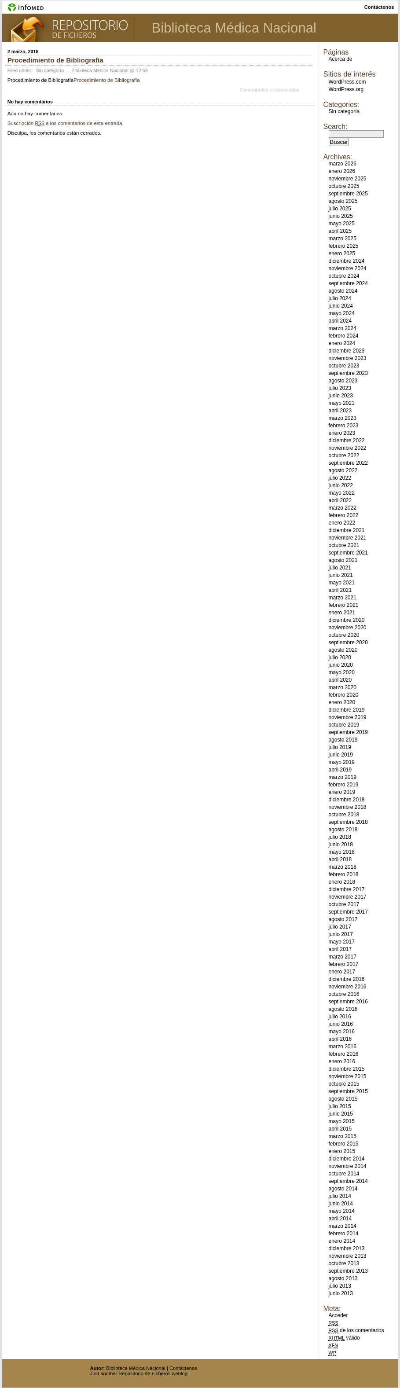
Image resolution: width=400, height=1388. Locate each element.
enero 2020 (341, 702)
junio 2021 (340, 575)
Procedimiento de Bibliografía (55, 60)
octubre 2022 (343, 455)
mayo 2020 (341, 672)
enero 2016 (341, 1061)
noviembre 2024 (347, 268)
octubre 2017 (343, 904)
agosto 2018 (342, 829)
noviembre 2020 (347, 627)
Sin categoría (50, 70)
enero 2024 (341, 343)
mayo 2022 (341, 493)
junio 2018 (340, 844)
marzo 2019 (342, 777)
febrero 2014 (343, 1233)
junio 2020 (340, 665)
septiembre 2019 (347, 732)
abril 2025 (340, 231)
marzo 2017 (342, 957)
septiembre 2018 (347, 822)
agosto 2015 (342, 1099)
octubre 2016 (343, 994)
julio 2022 (339, 478)
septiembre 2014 (347, 1181)
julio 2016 (339, 1016)
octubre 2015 (343, 1084)
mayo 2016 (341, 1031)
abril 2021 (340, 590)
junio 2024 (340, 306)
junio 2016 (340, 1024)
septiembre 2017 (347, 912)
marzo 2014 (342, 1226)
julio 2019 (339, 747)
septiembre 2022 (347, 463)
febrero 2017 (343, 964)
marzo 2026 (342, 164)
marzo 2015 (342, 1136)
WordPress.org (345, 89)
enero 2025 (341, 253)
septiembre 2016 (347, 1002)
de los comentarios (356, 1330)
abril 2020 (340, 680)
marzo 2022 (342, 508)
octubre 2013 (343, 1263)
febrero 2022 (343, 515)
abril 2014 (340, 1218)
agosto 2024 (342, 291)
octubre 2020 (343, 635)
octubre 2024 (343, 276)
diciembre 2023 (346, 351)
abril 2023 (340, 411)
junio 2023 (340, 396)
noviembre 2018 (347, 807)
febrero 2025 (343, 246)
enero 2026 (341, 171)
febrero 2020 (343, 695)
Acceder (338, 1315)
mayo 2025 (341, 223)
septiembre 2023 (347, 373)
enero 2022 (341, 523)
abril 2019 (340, 770)
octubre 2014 (343, 1174)
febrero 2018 (343, 874)
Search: (335, 126)
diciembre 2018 (346, 800)
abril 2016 (340, 1039)
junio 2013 (340, 1293)
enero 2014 (341, 1241)
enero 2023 (341, 433)
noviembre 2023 (347, 358)
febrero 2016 (343, 1054)
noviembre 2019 (347, 717)
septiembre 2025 (347, 194)
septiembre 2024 (347, 283)
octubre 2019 (343, 725)
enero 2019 (341, 792)
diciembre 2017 (346, 889)
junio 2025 (340, 216)
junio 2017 (340, 934)
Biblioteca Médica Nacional (234, 28)
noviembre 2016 (347, 987)
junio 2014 (340, 1204)
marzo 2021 (342, 598)
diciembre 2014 (346, 1159)
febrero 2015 (343, 1144)
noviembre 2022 (347, 448)
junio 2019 (340, 755)
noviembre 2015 (347, 1076)
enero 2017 (341, 972)
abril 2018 (340, 859)
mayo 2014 (341, 1211)
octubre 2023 (343, 366)
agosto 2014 (342, 1189)
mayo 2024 (341, 313)
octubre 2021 (343, 545)
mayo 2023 (341, 403)
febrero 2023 (343, 425)
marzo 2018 (342, 867)
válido (344, 1338)
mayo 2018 (341, 852)
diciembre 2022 (346, 440)
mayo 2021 (341, 583)
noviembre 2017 (347, 897)
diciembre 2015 (346, 1069)
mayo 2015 (341, 1121)
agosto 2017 (342, 919)
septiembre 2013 (347, 1271)
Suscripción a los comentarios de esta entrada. (65, 123)
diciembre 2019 (346, 710)
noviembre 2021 (347, 538)
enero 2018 (341, 882)
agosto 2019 (342, 740)
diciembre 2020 (346, 620)
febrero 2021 (343, 605)
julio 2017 (339, 927)
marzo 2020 (342, 687)
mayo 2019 (341, 762)
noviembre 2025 (347, 179)
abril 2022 (340, 500)
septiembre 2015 (347, 1091)
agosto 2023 (342, 381)
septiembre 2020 (347, 642)
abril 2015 (340, 1129)
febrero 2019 (343, 785)
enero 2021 (341, 613)
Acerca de (340, 59)
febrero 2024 (343, 336)
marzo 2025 (342, 238)
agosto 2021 (342, 560)
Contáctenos (183, 1368)
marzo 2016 (342, 1046)
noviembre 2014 (347, 1166)
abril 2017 (340, 949)
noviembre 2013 (347, 1256)
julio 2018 (339, 837)
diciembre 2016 (346, 979)
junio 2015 (340, 1114)
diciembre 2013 (346, 1248)
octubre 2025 (343, 186)
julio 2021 (339, 568)
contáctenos (379, 7)
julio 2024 (339, 298)
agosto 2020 (342, 650)
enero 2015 (341, 1151)
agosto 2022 (342, 470)
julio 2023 (339, 388)
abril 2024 (340, 321)
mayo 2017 (341, 942)
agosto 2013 (342, 1278)
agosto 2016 (342, 1009)
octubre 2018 (343, 815)
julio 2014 (339, 1196)
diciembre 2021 (346, 530)
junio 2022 (340, 485)
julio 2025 (339, 209)
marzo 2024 (342, 328)
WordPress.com (347, 82)
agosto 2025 (342, 201)
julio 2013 (339, 1286)
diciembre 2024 (346, 261)
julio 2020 (339, 657)
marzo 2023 (342, 418)
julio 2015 (339, 1106)
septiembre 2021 (347, 553)
